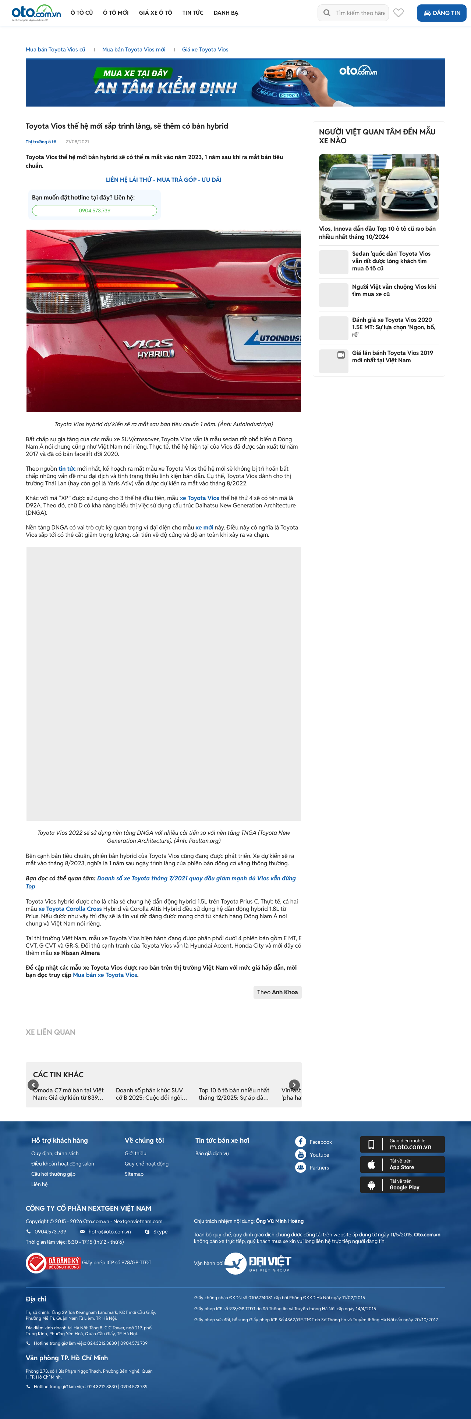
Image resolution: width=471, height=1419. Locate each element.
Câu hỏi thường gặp (53, 1174)
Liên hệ (39, 1184)
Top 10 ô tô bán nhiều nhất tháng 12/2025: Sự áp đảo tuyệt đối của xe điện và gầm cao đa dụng (234, 1094)
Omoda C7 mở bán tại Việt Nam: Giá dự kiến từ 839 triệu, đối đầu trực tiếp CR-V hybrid (69, 1094)
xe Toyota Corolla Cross (70, 909)
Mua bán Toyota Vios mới (134, 49)
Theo (277, 992)
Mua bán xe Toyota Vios (105, 975)
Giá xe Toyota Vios (205, 49)
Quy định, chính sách (55, 1153)
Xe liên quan (50, 1032)
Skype (156, 1231)
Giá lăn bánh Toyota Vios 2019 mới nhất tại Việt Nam (392, 356)
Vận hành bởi (242, 1263)
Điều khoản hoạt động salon (62, 1163)
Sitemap (134, 1174)
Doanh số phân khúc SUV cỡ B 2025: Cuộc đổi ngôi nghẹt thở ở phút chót (149, 1094)
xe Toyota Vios (199, 498)
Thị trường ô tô (41, 141)
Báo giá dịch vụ (212, 1153)
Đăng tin (442, 13)
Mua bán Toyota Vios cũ (56, 49)
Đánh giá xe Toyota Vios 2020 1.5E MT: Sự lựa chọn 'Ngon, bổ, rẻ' (393, 327)
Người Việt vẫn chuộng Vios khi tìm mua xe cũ (394, 290)
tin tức (67, 469)
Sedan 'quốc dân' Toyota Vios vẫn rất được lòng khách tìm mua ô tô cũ (391, 261)
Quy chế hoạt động (147, 1163)
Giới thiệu (135, 1153)
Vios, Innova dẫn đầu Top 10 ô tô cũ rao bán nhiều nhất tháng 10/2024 (377, 233)
